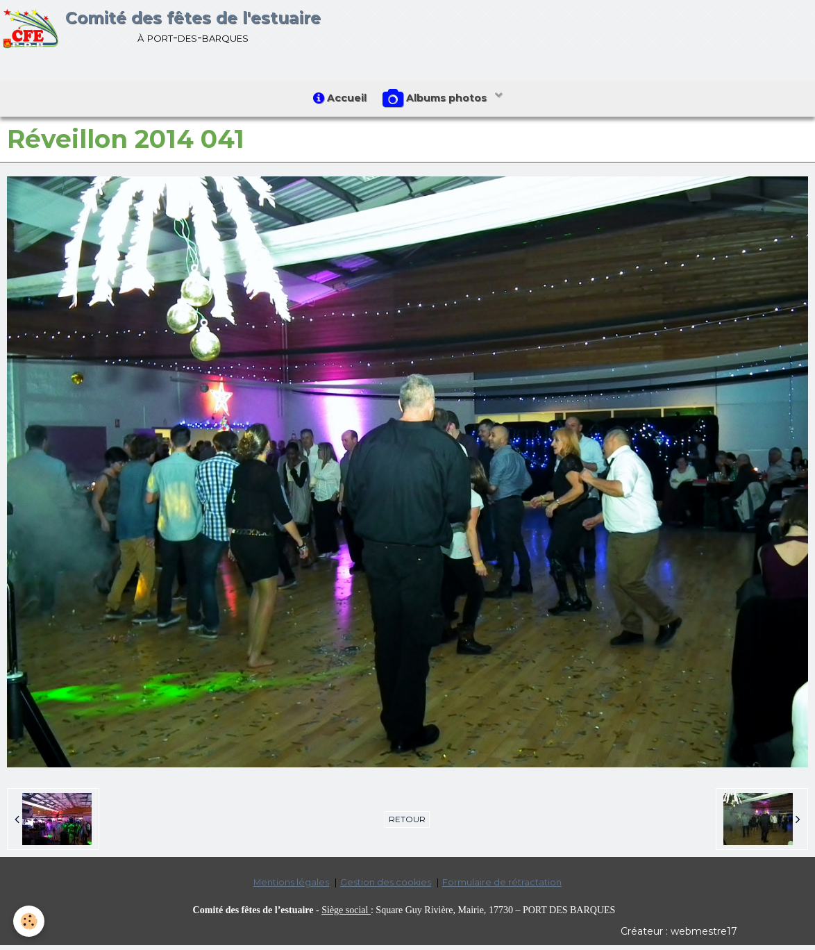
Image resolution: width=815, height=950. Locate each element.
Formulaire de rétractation (502, 887)
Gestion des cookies (385, 887)
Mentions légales (291, 887)
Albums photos (438, 101)
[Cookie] (29, 921)
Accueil (337, 100)
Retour (407, 824)
